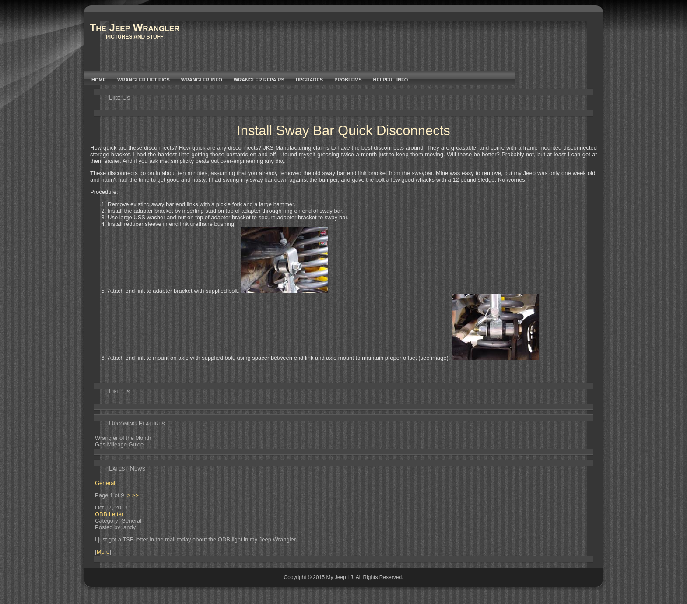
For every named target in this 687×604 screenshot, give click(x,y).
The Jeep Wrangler (135, 27)
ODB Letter (109, 514)
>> (135, 495)
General (105, 483)
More (103, 551)
